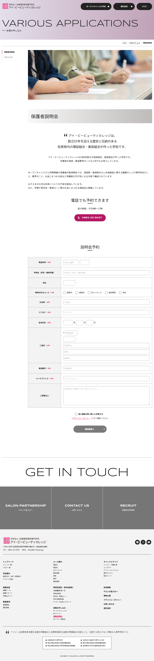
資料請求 (107, 608)
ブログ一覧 (7, 567)
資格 (54, 576)
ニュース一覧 (7, 565)
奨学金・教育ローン (60, 596)
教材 (54, 578)
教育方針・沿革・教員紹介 (12, 576)
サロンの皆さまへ (111, 591)
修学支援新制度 (58, 599)
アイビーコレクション (111, 570)
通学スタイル (108, 573)
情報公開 (107, 595)
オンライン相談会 (59, 619)
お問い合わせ (109, 604)
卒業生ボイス (7, 596)
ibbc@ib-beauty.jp (36, 549)
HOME (124, 43)
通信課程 (56, 581)
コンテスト (107, 567)
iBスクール (57, 613)
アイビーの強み (8, 579)
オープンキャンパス (60, 611)
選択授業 (56, 573)
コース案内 (57, 561)
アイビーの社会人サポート (62, 602)
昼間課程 (6, 605)
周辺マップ (107, 576)
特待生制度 (57, 593)
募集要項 (6, 601)
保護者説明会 (9, 52)
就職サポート (7, 593)
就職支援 (6, 587)
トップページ (8, 561)
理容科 (55, 565)
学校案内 (6, 573)
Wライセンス (57, 570)
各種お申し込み (134, 43)
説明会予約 (8, 57)
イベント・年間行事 (110, 565)
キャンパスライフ (111, 561)
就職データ (7, 590)
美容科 (55, 567)
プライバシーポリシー (81, 418)
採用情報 (107, 587)
